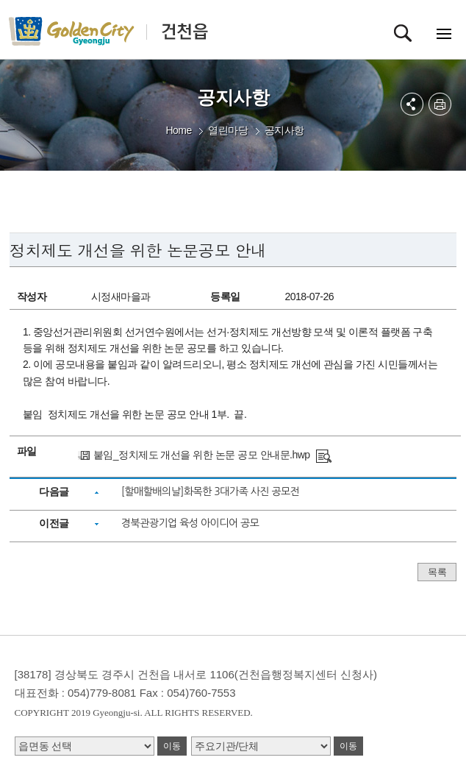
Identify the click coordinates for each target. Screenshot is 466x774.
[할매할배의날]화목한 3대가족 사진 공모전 (210, 491)
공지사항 (284, 130)
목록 (437, 572)
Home (178, 130)
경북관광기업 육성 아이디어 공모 (190, 523)
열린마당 (228, 130)
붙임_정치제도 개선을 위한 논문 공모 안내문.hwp (201, 455)
